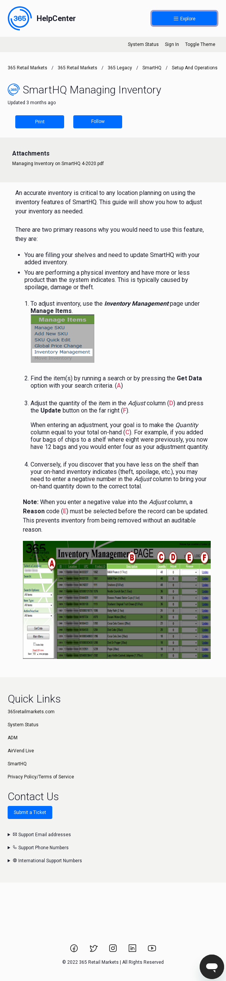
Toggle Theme (200, 44)
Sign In (172, 44)
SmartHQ (151, 67)
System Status (143, 44)
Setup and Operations (195, 67)
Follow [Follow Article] (98, 121)
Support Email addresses (42, 834)
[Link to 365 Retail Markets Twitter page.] (94, 950)
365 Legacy (120, 67)
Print (40, 121)
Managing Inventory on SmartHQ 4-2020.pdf (58, 163)
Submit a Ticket (30, 812)
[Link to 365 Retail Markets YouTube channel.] (152, 950)
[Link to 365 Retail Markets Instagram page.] (113, 950)
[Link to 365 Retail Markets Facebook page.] (74, 950)
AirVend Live (21, 750)
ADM (13, 737)
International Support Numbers (47, 860)
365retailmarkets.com (31, 711)
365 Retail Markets (27, 67)
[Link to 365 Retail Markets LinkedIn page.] (133, 950)
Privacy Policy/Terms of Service (41, 777)
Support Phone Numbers (41, 847)
